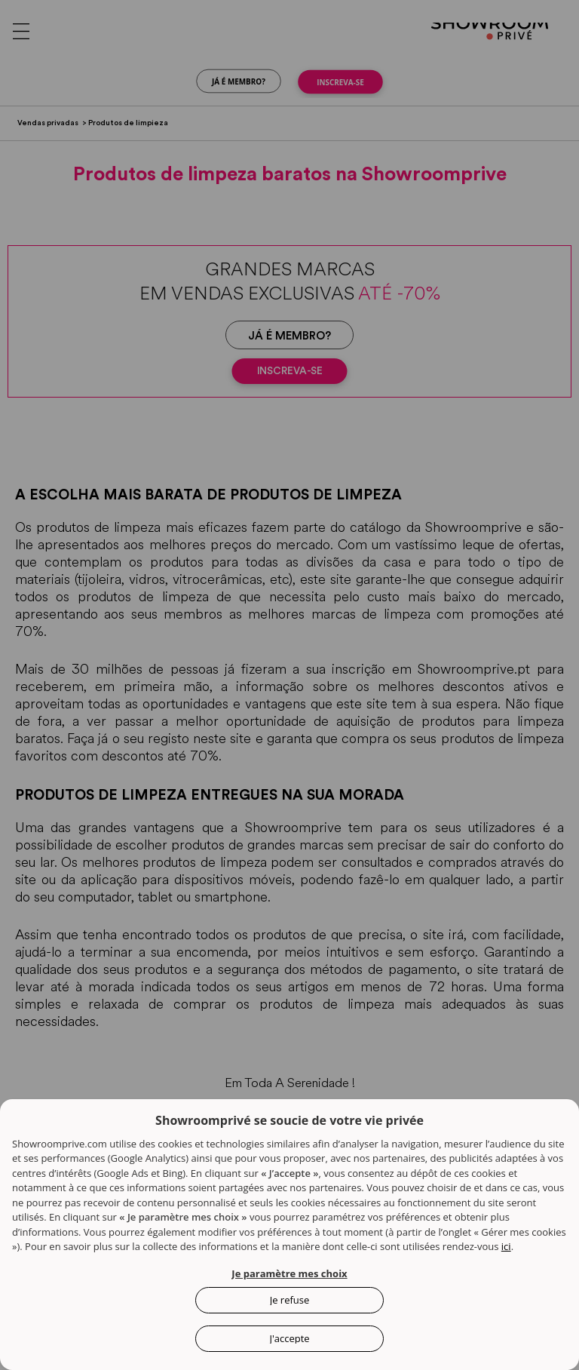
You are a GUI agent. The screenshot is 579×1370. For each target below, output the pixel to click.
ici (506, 1246)
